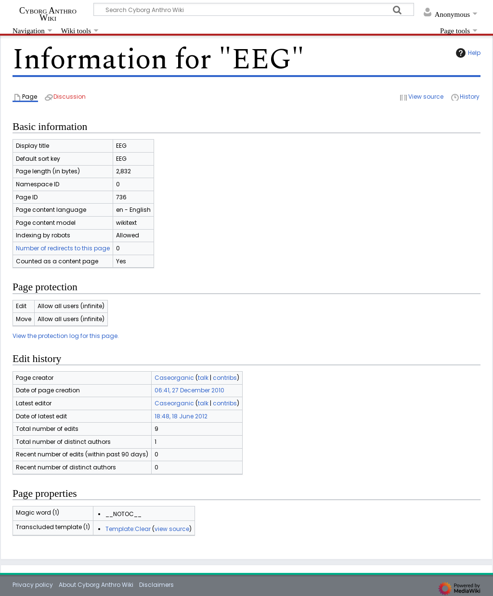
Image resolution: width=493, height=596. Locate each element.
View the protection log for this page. (66, 336)
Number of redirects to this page (63, 248)
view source (172, 529)
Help (467, 53)
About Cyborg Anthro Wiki (96, 585)
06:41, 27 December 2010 (189, 390)
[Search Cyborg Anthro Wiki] (254, 9)
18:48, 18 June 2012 (181, 416)
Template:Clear (128, 529)
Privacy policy (33, 585)
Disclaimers (156, 585)
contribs (225, 378)
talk (203, 378)
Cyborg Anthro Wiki (48, 14)
